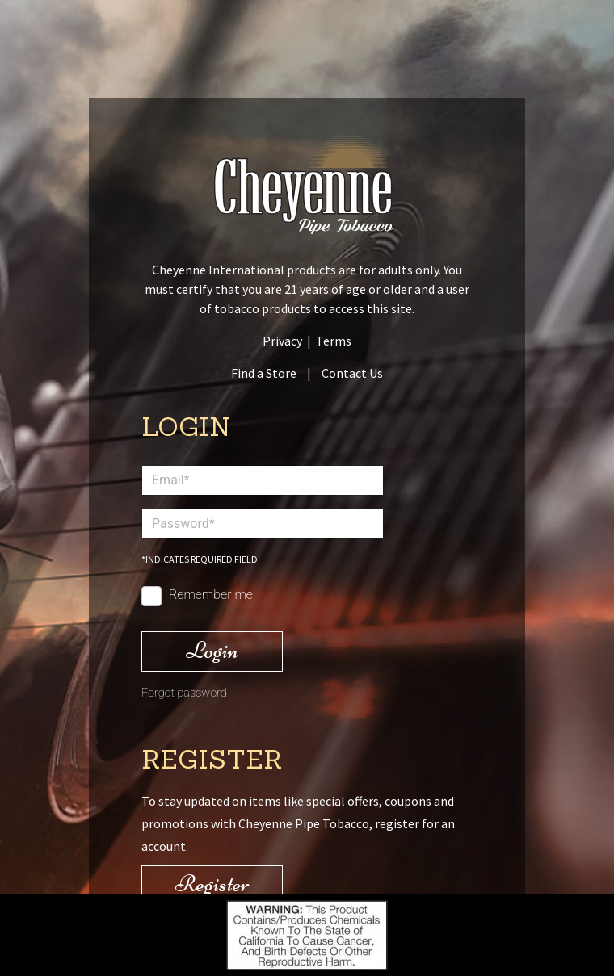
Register (212, 883)
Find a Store (263, 373)
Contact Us (352, 373)
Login (212, 650)
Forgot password (184, 693)
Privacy (282, 341)
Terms (333, 341)
